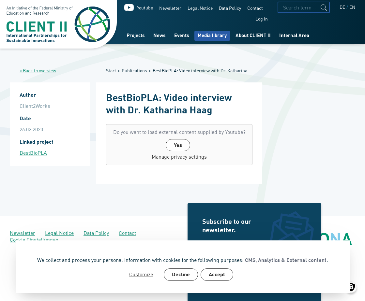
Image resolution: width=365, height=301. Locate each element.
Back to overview (39, 70)
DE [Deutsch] (343, 7)
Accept (217, 275)
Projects (136, 36)
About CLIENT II (253, 36)
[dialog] (183, 266)
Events (181, 36)
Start (111, 70)
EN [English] (352, 7)
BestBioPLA (33, 152)
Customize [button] (141, 274)
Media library (212, 36)
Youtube (145, 7)
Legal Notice (200, 8)
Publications (134, 70)
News (159, 36)
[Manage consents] (351, 287)
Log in (261, 18)
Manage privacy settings (179, 156)
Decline (181, 275)
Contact (255, 8)
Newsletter (170, 8)
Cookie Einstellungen (34, 239)
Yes (178, 145)
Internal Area (294, 36)
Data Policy (230, 8)
